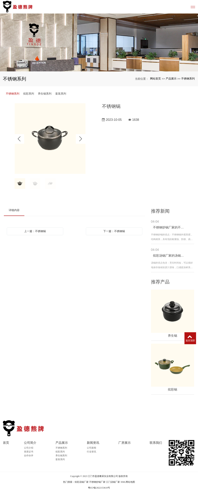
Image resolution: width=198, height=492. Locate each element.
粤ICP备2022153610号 (99, 487)
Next (80, 139)
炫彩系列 (28, 93)
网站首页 (155, 78)
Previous (19, 139)
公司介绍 (28, 447)
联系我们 (156, 442)
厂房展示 (124, 442)
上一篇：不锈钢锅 (35, 231)
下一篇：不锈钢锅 (114, 231)
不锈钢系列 (188, 78)
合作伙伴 (28, 455)
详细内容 (14, 210)
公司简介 (30, 442)
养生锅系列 (44, 93)
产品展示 (171, 78)
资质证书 (28, 451)
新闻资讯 (93, 442)
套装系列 (60, 93)
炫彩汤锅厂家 (82, 482)
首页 (6, 442)
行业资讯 (91, 451)
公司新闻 (91, 447)
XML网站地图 (127, 482)
